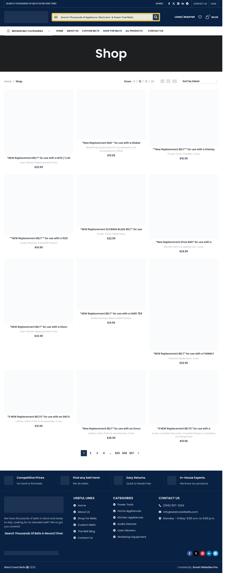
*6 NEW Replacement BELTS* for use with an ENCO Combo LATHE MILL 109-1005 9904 (38, 418)
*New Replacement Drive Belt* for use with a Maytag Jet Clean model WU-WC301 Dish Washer (183, 243)
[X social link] (173, 3)
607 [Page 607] (131, 453)
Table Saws (119, 234)
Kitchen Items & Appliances (180, 246)
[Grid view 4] (168, 81)
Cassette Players (47, 243)
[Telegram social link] (187, 3)
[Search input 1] (106, 17)
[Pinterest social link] (178, 3)
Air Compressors (122, 147)
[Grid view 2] (162, 81)
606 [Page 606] (124, 453)
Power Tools (175, 154)
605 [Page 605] (117, 453)
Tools (197, 154)
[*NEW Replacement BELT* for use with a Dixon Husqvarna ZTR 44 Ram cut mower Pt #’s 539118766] (38, 291)
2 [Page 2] (90, 453)
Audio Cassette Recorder (166, 433)
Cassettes (209, 433)
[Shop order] (200, 81)
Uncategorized (183, 436)
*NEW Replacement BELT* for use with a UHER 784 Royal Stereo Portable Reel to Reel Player (111, 315)
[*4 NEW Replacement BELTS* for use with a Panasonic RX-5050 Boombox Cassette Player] (183, 397)
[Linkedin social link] (183, 3)
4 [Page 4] (104, 453)
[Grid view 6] (174, 81)
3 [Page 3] (97, 453)
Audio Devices (28, 243)
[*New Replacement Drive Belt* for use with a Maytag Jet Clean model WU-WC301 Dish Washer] (183, 206)
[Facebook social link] (169, 3)
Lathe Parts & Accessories (39, 421)
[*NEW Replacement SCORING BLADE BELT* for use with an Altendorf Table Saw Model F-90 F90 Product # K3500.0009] (111, 200)
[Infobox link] (29, 480)
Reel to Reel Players (120, 318)
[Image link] (31, 553)
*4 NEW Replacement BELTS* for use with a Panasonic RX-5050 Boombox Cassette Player (183, 430)
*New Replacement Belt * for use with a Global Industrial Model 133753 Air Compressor (111, 144)
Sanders (187, 154)
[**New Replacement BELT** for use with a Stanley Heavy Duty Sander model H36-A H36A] (183, 117)
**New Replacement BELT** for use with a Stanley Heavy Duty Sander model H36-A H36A (183, 151)
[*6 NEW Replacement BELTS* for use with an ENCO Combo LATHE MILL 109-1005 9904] (38, 391)
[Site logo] (26, 17)
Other (119, 151)
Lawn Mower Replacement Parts (38, 162)
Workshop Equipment (99, 147)
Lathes (19, 421)
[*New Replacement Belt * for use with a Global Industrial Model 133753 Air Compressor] (111, 114)
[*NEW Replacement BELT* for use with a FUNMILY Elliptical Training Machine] (183, 304)
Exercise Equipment (180, 358)
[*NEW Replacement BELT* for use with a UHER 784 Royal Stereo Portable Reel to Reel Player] (111, 284)
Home (8, 81)
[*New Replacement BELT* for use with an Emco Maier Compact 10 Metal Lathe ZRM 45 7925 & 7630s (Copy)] (111, 397)
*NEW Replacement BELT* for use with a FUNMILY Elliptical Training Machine (183, 355)
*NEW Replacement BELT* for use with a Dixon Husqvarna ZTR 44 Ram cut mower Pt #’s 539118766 (38, 328)
